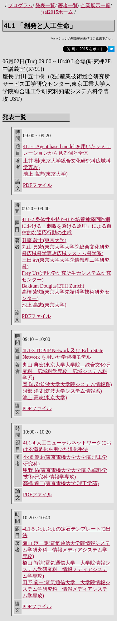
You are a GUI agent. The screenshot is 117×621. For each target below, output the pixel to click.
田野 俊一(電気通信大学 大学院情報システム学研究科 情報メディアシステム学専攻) (66, 589)
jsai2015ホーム (57, 12)
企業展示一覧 (95, 5)
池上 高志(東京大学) (45, 174)
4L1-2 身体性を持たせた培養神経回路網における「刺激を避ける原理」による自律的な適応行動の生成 (67, 226)
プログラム (20, 5)
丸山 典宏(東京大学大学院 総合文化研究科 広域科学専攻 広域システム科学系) (66, 371)
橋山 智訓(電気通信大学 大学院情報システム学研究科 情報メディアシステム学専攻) (66, 569)
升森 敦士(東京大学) (44, 240)
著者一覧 (68, 5)
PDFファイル (37, 185)
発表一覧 (45, 5)
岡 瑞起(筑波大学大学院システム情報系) (67, 384)
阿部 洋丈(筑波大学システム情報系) (62, 391)
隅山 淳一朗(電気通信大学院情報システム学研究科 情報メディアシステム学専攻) (66, 550)
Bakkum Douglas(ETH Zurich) (53, 286)
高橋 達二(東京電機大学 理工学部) (61, 483)
